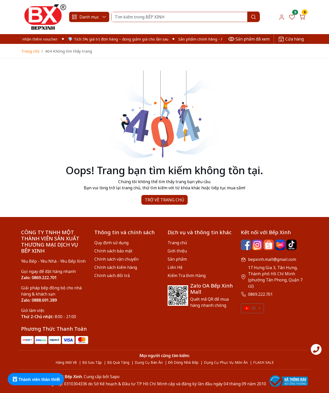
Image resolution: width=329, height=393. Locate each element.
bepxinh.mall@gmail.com (272, 259)
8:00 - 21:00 (48, 316)
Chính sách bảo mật (113, 251)
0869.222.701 (260, 294)
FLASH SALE (263, 362)
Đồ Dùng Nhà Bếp (183, 362)
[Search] (185, 17)
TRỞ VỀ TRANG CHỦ (164, 200)
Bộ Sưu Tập (92, 362)
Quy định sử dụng (111, 242)
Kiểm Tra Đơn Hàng (187, 275)
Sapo (114, 376)
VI (249, 308)
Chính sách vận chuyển (116, 259)
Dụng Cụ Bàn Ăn (149, 362)
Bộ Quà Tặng (118, 362)
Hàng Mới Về (66, 362)
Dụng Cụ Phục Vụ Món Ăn (226, 362)
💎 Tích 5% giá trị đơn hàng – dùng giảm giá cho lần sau (121, 39)
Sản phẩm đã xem (249, 39)
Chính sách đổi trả (112, 275)
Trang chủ (30, 51)
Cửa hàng (291, 39)
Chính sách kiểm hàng (115, 267)
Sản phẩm (177, 259)
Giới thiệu (177, 251)
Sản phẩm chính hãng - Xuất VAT (210, 39)
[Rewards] (36, 379)
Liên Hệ (175, 267)
